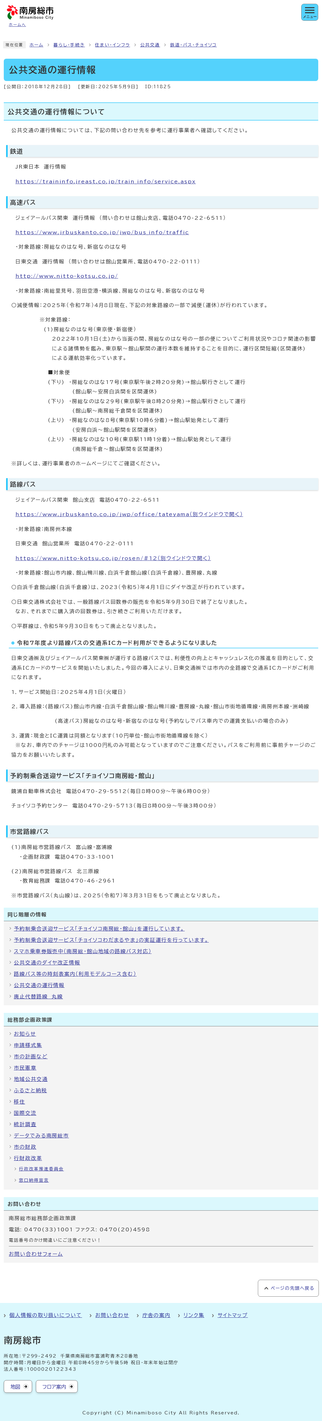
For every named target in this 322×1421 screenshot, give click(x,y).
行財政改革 (28, 1158)
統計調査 (25, 1124)
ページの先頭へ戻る (292, 1288)
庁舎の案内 (156, 1315)
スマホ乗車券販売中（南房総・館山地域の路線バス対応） (83, 951)
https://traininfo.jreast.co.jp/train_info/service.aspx (105, 181)
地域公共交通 (31, 1079)
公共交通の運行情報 (39, 985)
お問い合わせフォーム (36, 1253)
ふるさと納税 (30, 1090)
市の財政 (25, 1146)
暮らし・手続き (69, 45)
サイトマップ (233, 1315)
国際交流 (25, 1113)
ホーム (36, 45)
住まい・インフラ (112, 45)
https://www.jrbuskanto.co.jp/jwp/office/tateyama (129, 514)
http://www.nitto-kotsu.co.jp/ (66, 275)
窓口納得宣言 (34, 1180)
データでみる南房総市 (41, 1135)
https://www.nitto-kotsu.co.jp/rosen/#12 (113, 558)
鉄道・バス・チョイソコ (193, 45)
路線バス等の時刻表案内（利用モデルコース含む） (75, 973)
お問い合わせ (112, 1315)
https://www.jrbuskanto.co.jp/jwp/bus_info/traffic (102, 232)
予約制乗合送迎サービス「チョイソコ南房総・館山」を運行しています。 (99, 928)
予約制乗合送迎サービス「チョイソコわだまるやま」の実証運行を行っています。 (111, 940)
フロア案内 (54, 1386)
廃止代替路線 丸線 (38, 996)
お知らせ (25, 1033)
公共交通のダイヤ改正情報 (47, 962)
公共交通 (150, 45)
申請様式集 (28, 1045)
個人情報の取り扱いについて (45, 1315)
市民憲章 (25, 1067)
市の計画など (31, 1056)
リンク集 (194, 1315)
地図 (15, 1386)
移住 (19, 1101)
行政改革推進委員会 (41, 1169)
